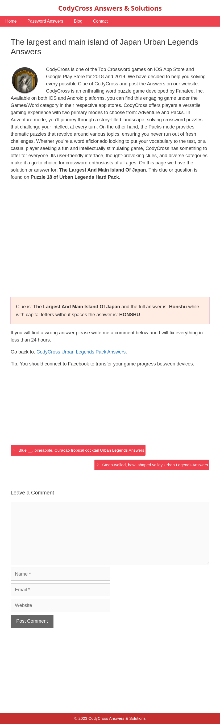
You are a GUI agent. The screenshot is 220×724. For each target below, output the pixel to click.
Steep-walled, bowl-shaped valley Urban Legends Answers (155, 465)
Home (11, 21)
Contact (100, 21)
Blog (78, 21)
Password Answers (45, 21)
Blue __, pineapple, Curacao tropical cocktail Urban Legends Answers (81, 450)
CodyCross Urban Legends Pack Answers (81, 352)
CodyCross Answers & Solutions (110, 8)
